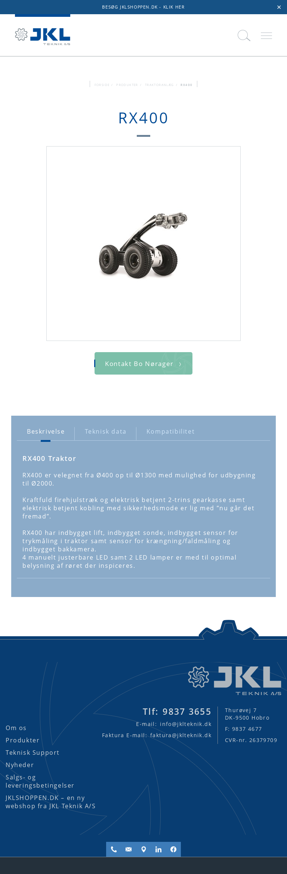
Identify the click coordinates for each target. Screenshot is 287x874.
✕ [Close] (279, 7)
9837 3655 (177, 711)
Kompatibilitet (170, 431)
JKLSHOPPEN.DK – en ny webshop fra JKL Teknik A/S (51, 802)
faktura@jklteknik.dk (157, 735)
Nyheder (20, 765)
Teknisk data (106, 431)
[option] (143, 243)
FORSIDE (102, 85)
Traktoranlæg (159, 85)
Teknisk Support (33, 752)
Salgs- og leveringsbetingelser (40, 781)
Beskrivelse (46, 431)
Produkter (127, 85)
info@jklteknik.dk (174, 723)
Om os (16, 728)
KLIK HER (174, 7)
